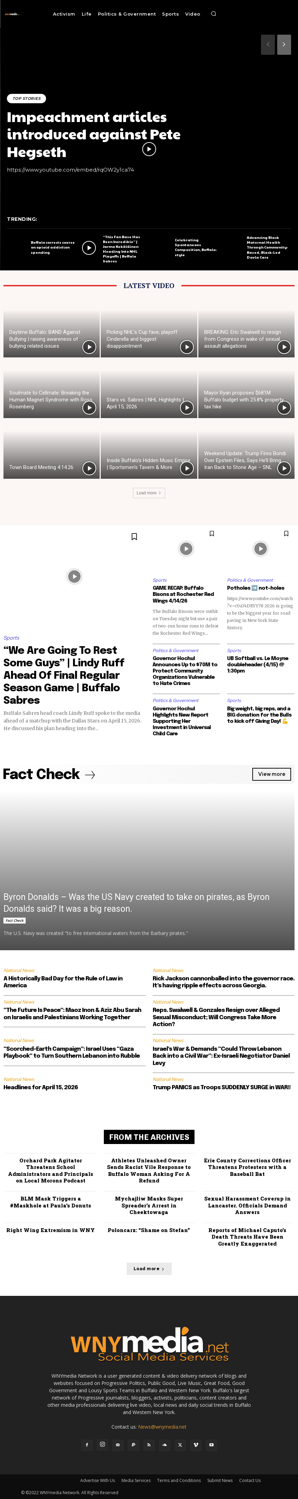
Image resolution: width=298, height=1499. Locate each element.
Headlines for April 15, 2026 (40, 1088)
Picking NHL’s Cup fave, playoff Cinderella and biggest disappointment (142, 339)
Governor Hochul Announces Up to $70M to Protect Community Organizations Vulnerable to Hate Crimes (185, 671)
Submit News (220, 1480)
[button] (213, 13)
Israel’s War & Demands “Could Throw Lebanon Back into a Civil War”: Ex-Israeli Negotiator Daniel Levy (221, 1056)
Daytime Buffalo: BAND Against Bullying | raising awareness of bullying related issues (44, 339)
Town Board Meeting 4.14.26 (41, 467)
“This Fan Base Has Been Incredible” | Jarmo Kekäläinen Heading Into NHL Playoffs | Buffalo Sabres (121, 248)
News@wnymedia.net (162, 1426)
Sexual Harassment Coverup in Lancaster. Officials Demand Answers (247, 1205)
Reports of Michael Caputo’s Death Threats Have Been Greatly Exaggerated (247, 1236)
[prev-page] (268, 45)
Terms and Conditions (179, 1480)
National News (18, 970)
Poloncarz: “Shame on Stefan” (149, 1229)
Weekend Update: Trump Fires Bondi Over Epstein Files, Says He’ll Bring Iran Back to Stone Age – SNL (245, 460)
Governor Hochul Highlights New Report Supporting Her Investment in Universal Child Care (182, 721)
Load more (149, 493)
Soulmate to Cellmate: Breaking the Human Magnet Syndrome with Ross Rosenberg (50, 400)
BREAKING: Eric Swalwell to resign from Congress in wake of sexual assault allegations (242, 339)
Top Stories (26, 98)
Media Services (136, 1480)
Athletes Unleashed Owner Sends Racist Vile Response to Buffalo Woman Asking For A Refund (149, 1170)
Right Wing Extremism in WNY (50, 1229)
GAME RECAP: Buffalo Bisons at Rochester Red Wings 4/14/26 (183, 595)
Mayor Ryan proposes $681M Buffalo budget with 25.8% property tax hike (244, 400)
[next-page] (284, 45)
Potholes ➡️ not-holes (255, 588)
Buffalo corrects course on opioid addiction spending (53, 247)
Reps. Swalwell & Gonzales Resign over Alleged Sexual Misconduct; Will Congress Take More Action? (216, 1017)
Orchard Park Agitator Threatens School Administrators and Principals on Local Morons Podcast (50, 1170)
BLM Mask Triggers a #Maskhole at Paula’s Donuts (50, 1202)
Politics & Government (250, 580)
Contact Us (250, 1480)
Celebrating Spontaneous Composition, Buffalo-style (196, 247)
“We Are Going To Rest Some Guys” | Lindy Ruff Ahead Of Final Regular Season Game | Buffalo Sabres (63, 675)
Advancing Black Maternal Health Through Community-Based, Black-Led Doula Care (267, 247)
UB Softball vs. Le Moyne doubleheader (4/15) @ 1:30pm (257, 665)
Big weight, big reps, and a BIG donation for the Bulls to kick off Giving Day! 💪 (259, 715)
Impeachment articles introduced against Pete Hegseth (94, 133)
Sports (11, 637)
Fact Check (15, 920)
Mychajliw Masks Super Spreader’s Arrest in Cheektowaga (149, 1205)
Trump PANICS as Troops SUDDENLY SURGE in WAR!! (221, 1088)
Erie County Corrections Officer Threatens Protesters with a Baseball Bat (247, 1167)
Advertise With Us (97, 1480)
